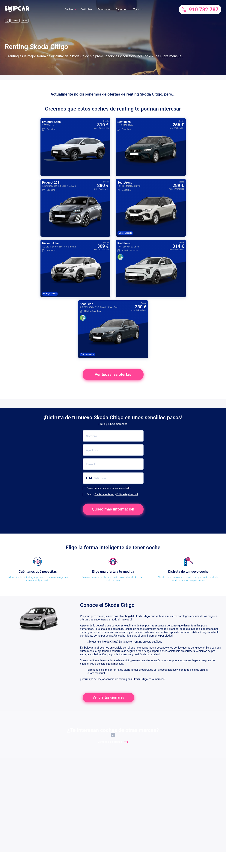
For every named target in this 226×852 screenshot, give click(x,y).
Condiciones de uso (104, 494)
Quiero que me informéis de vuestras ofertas (107, 488)
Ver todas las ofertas (113, 374)
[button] (17, 11)
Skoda (25, 20)
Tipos (136, 9)
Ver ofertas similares (108, 697)
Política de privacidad (127, 494)
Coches (69, 9)
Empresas (120, 9)
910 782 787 (200, 9)
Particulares (87, 9)
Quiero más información (113, 509)
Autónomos (104, 9)
